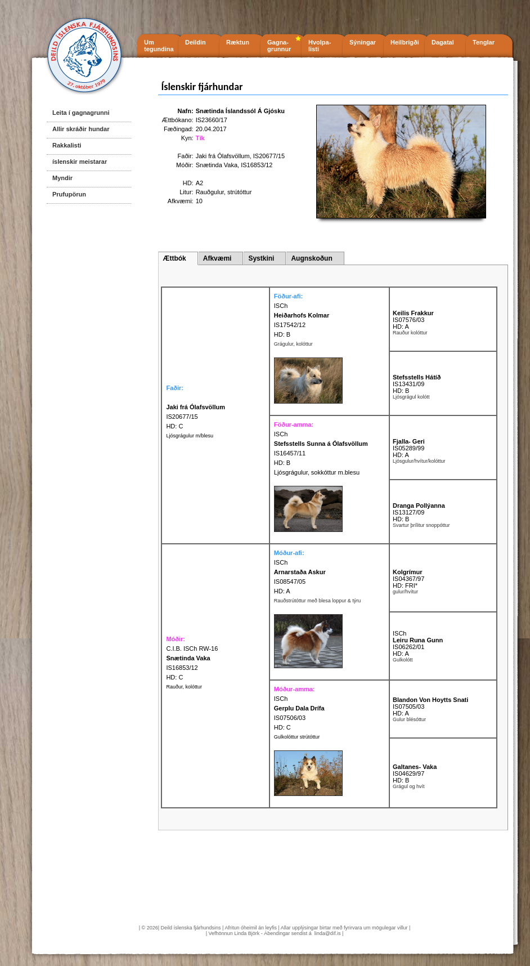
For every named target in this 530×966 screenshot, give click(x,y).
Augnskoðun (311, 258)
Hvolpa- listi (319, 45)
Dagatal (443, 42)
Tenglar (484, 42)
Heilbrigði (404, 42)
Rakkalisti (66, 145)
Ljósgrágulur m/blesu (189, 436)
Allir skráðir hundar (80, 129)
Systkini (261, 258)
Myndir (62, 178)
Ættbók (174, 258)
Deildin (195, 42)
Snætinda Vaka (216, 165)
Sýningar (362, 42)
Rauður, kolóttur (184, 687)
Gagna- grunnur (279, 45)
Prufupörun (69, 194)
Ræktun (237, 42)
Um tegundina (159, 45)
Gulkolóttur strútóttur (297, 737)
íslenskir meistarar (79, 161)
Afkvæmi (217, 258)
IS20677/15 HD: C (195, 417)
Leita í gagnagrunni (80, 112)
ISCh (281, 305)
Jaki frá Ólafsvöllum (223, 156)
